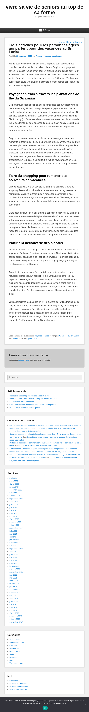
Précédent (65, 42)
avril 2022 (13, 563)
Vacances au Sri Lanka (69, 336)
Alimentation (15, 639)
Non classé (14, 648)
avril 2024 (13, 537)
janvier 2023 (14, 540)
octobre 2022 (15, 546)
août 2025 (14, 502)
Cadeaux (13, 645)
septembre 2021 (16, 572)
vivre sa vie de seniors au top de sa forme (44, 9)
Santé (12, 654)
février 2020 (14, 613)
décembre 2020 (16, 590)
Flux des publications (18, 684)
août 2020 (14, 598)
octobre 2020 (15, 596)
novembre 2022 (16, 543)
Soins (12, 660)
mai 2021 (13, 578)
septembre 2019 (16, 622)
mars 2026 (14, 481)
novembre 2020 (16, 593)
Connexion (14, 681)
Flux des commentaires (19, 686)
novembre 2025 (16, 493)
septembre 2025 (16, 499)
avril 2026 (13, 478)
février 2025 (14, 519)
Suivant (77, 42)
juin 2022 (13, 557)
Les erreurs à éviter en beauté (22, 402)
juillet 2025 (14, 504)
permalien (32, 339)
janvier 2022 (14, 566)
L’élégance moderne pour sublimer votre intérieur (29, 396)
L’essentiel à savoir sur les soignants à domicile (55, 452)
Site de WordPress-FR (19, 689)
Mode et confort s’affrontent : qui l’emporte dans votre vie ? (33, 399)
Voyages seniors (42, 336)
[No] (85, 704)
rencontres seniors (17, 651)
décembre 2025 (16, 490)
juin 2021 (13, 575)
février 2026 (14, 484)
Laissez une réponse (53, 56)
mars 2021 (14, 581)
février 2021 (14, 584)
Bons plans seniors (17, 643)
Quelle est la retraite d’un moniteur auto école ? (38, 446)
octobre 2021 (15, 569)
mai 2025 (13, 510)
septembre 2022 (16, 549)
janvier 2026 (14, 487)
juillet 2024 (14, 531)
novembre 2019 (16, 616)
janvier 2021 (14, 587)
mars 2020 (14, 610)
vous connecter (24, 360)
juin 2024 (13, 534)
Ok (45, 708)
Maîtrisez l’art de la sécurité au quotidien (26, 407)
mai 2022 (13, 560)
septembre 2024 (16, 528)
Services (13, 657)
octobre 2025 (15, 496)
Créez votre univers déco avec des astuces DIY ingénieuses (34, 405)
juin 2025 (13, 507)
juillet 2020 (14, 601)
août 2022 (14, 551)
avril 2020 (13, 607)
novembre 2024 (16, 522)
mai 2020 (13, 604)
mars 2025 (14, 516)
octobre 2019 (15, 619)
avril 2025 (13, 513)
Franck (39, 56)
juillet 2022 (14, 554)
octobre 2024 (15, 525)
